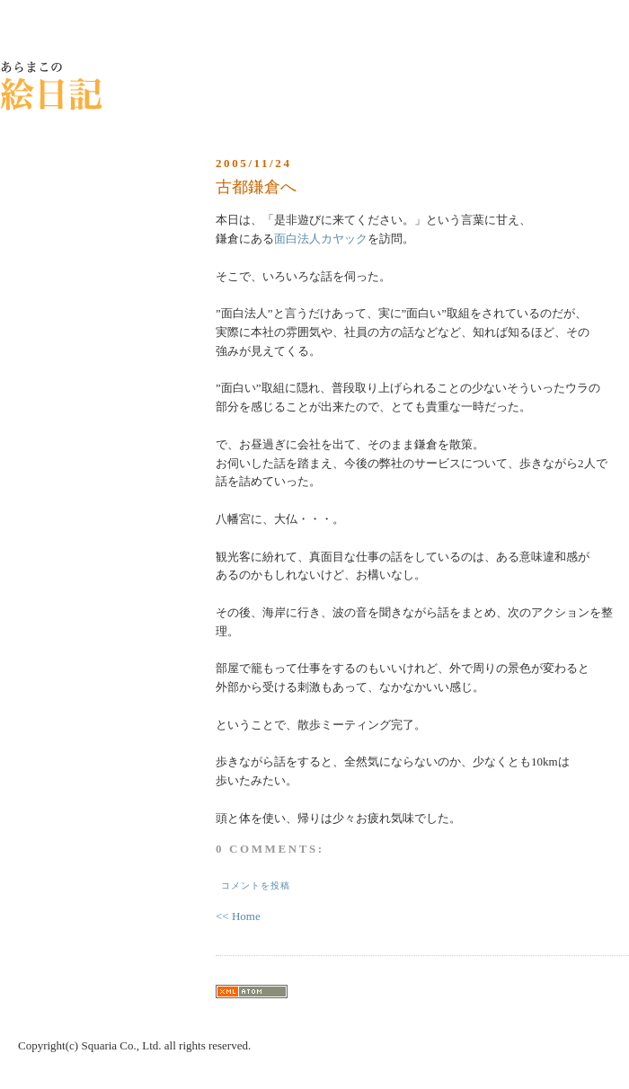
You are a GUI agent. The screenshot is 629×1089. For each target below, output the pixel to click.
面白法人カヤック (321, 238)
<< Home (238, 916)
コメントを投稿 (255, 885)
